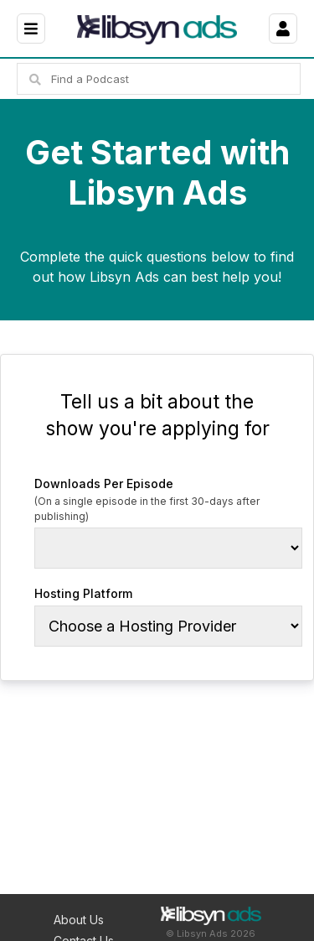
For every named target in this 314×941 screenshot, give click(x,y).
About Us (79, 919)
